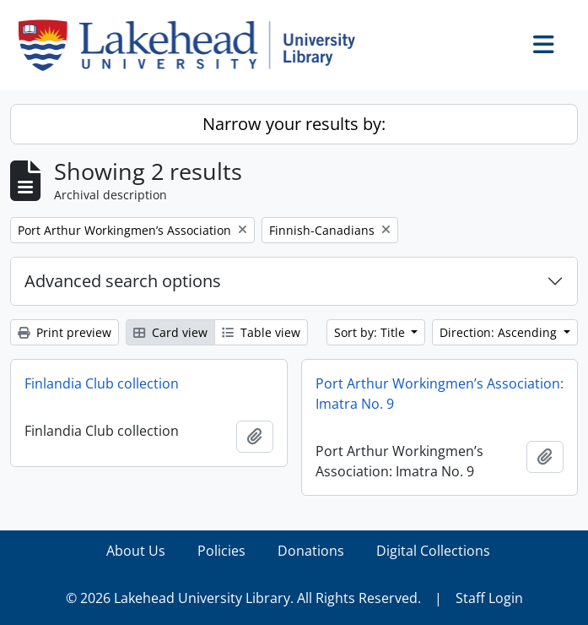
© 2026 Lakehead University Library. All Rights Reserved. (243, 598)
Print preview (64, 332)
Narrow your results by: (294, 123)
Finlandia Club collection (101, 383)
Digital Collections (433, 550)
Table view (261, 332)
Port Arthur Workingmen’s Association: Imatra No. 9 (440, 393)
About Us (135, 550)
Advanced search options (122, 280)
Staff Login (489, 598)
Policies (221, 550)
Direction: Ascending (500, 332)
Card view (170, 332)
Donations (311, 550)
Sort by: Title (371, 332)
